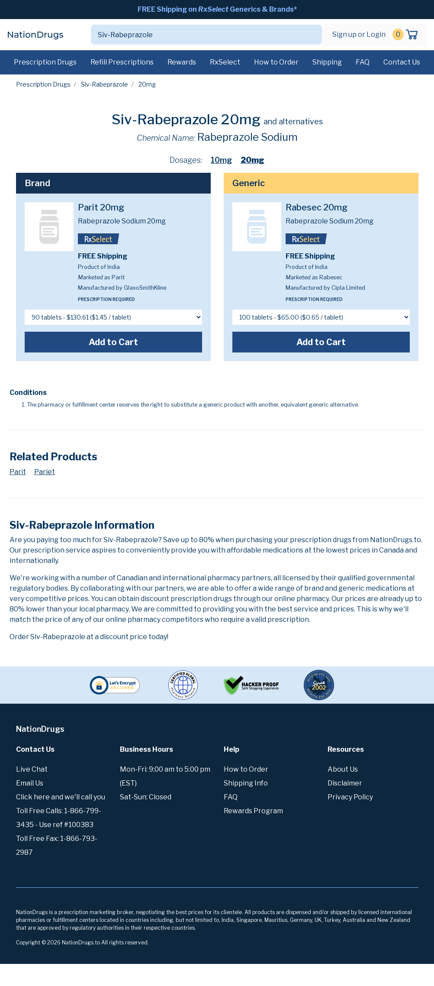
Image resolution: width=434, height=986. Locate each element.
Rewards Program (253, 811)
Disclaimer (345, 783)
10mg (221, 160)
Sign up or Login (359, 34)
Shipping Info (246, 783)
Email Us (29, 783)
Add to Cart (113, 342)
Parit (18, 472)
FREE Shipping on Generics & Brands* (217, 9)
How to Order (276, 62)
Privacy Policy (350, 797)
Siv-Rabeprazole (104, 84)
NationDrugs (35, 34)
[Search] (196, 35)
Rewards (181, 62)
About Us (343, 769)
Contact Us (401, 62)
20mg (252, 160)
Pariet (44, 472)
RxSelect (225, 62)
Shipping (327, 62)
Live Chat (32, 769)
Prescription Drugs (45, 62)
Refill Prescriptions (122, 62)
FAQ (363, 62)
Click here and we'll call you (60, 797)
